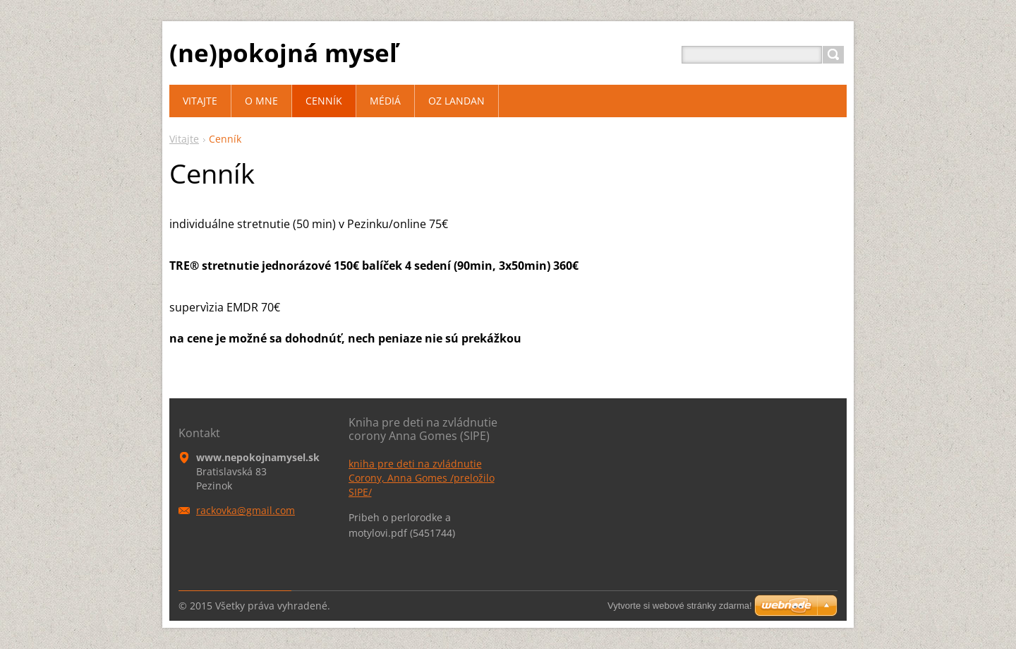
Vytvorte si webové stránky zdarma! (679, 605)
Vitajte (184, 138)
